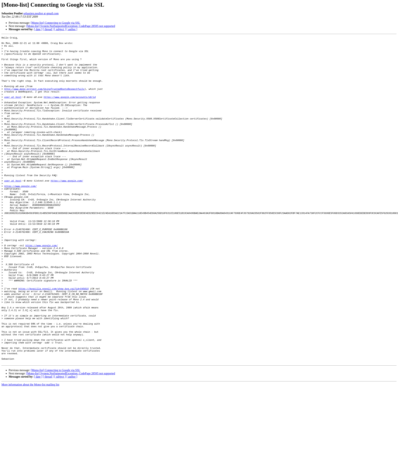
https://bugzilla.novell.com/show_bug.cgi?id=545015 (53, 339)
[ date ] (38, 29)
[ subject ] (60, 29)
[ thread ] (48, 29)
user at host (12, 109)
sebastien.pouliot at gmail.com (41, 13)
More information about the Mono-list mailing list (30, 449)
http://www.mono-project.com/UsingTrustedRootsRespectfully (44, 99)
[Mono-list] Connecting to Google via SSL (55, 22)
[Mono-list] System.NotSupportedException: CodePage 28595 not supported (70, 26)
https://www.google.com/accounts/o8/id (70, 109)
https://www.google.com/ (67, 209)
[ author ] (72, 29)
